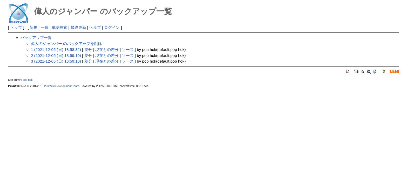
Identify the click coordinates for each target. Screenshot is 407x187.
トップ (16, 27)
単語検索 (59, 27)
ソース (128, 49)
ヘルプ (95, 27)
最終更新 (78, 27)
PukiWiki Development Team (61, 86)
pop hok (27, 79)
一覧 (45, 27)
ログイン (112, 27)
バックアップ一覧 (36, 37)
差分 (88, 49)
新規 (33, 27)
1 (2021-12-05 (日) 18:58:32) (56, 49)
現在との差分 (107, 49)
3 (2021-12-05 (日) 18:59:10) (56, 61)
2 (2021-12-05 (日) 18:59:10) (56, 55)
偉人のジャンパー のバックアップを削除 (66, 43)
